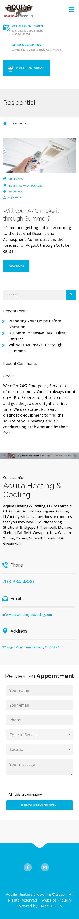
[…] (15, 251)
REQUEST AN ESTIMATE (30, 68)
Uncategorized (33, 185)
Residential (15, 185)
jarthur (16, 197)
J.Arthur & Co (50, 905)
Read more (16, 265)
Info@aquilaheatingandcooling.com (27, 614)
